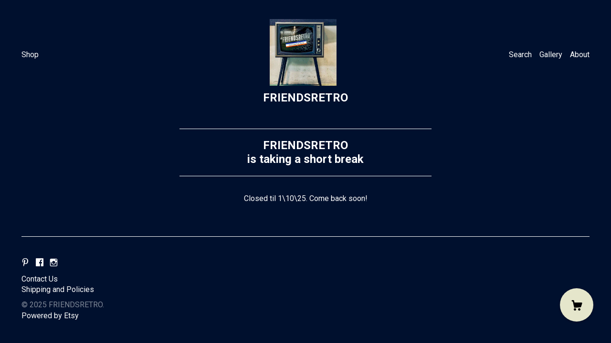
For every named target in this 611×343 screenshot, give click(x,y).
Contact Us (39, 278)
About (580, 54)
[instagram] (53, 263)
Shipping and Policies (57, 289)
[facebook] (39, 263)
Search (520, 54)
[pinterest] (25, 263)
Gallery (550, 54)
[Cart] (576, 305)
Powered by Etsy (50, 315)
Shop (30, 54)
